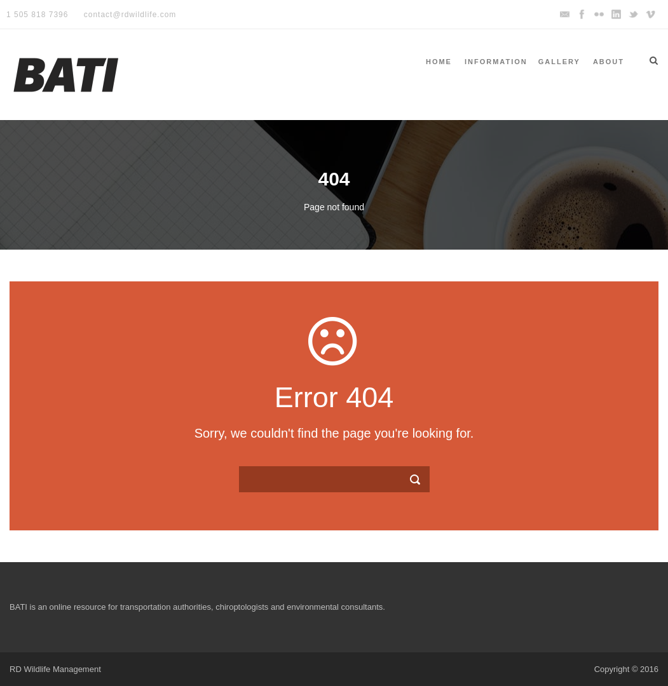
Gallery (559, 61)
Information (496, 61)
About (608, 61)
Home (439, 61)
